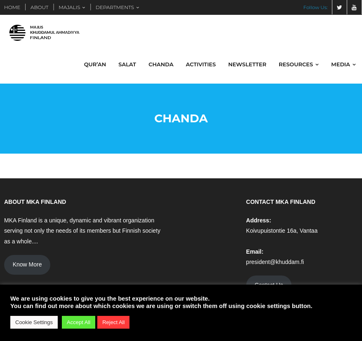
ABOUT (40, 7)
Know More (27, 265)
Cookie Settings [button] (34, 322)
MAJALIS (69, 7)
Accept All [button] (78, 322)
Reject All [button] (113, 322)
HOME (12, 7)
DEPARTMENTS (115, 7)
